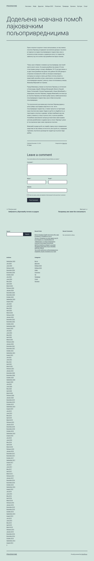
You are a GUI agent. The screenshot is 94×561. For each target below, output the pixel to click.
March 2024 (10, 286)
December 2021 (11, 346)
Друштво (41, 6)
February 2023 (10, 315)
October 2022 (10, 324)
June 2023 (9, 306)
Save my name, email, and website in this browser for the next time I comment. (47, 195)
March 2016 (10, 500)
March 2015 (10, 527)
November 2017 (11, 455)
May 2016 (9, 496)
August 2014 (10, 543)
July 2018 (9, 438)
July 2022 (9, 330)
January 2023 (10, 317)
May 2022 (9, 335)
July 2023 (9, 303)
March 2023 (10, 312)
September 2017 (11, 460)
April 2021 (9, 364)
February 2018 (10, 449)
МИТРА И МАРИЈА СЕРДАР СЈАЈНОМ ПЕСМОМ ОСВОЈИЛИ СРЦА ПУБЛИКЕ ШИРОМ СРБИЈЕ (45, 246)
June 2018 (9, 440)
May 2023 (9, 308)
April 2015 (9, 525)
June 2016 (9, 493)
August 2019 (10, 408)
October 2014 (10, 538)
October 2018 (10, 431)
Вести (36, 261)
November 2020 (11, 375)
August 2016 (10, 489)
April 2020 (9, 391)
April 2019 (9, 417)
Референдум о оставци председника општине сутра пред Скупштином (45, 242)
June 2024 (9, 279)
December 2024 (11, 270)
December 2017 (11, 453)
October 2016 (10, 484)
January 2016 (10, 505)
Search (8, 231)
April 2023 (9, 310)
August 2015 (10, 516)
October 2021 (10, 350)
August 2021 (10, 355)
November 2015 (11, 509)
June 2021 (9, 359)
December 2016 (11, 480)
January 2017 (10, 478)
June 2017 (9, 467)
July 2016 (9, 491)
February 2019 (10, 422)
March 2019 (10, 420)
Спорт (85, 6)
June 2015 (9, 520)
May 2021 (9, 362)
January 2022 (10, 344)
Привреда (65, 6)
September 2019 (11, 406)
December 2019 (11, 400)
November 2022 (11, 321)
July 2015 (9, 518)
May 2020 (9, 388)
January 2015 (10, 531)
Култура (79, 6)
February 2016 (10, 502)
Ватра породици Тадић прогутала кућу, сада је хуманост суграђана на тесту (47, 235)
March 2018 (10, 447)
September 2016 (11, 487)
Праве (30, 145)
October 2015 (10, 511)
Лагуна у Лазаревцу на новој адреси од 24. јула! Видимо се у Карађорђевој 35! (46, 238)
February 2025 (10, 268)
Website (29, 187)
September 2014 (11, 540)
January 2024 (10, 290)
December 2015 (11, 507)
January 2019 (10, 424)
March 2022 (10, 339)
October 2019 (10, 404)
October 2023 (10, 297)
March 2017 (10, 473)
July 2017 (9, 464)
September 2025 (11, 261)
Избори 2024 (38, 268)
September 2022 (11, 326)
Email (50, 178)
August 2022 (10, 328)
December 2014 (11, 534)
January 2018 (10, 451)
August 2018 (10, 435)
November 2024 (11, 272)
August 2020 (10, 382)
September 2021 (11, 353)
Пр (35, 274)
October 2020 (10, 377)
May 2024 (9, 281)
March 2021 (10, 366)
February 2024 (10, 288)
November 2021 (11, 348)
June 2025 (9, 265)
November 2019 (11, 402)
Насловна (28, 6)
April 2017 (9, 471)
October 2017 (10, 458)
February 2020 (10, 395)
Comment (30, 162)
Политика (58, 6)
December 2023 (11, 292)
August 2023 (10, 301)
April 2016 (9, 498)
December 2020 (11, 373)
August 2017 (10, 462)
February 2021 (10, 368)
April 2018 (9, 444)
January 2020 (10, 397)
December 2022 (11, 319)
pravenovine (12, 6)
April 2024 (9, 283)
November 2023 (11, 295)
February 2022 (10, 341)
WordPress (84, 554)
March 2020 (10, 393)
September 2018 (11, 433)
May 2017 (9, 469)
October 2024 (10, 274)
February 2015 (10, 529)
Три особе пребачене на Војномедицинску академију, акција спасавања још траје (46, 250)
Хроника (73, 6)
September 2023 (11, 299)
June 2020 (9, 386)
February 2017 (10, 476)
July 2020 (9, 384)
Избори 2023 (49, 6)
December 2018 (11, 426)
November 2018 (11, 429)
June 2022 (9, 333)
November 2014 (11, 536)
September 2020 (11, 379)
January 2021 (10, 370)
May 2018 (9, 442)
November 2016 (11, 482)
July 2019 (9, 411)
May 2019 (9, 415)
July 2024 (9, 277)
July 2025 (9, 263)
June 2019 (9, 413)
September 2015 (11, 514)
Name (29, 178)
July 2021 (9, 357)
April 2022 (9, 337)
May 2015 (9, 522)
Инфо (34, 6)
